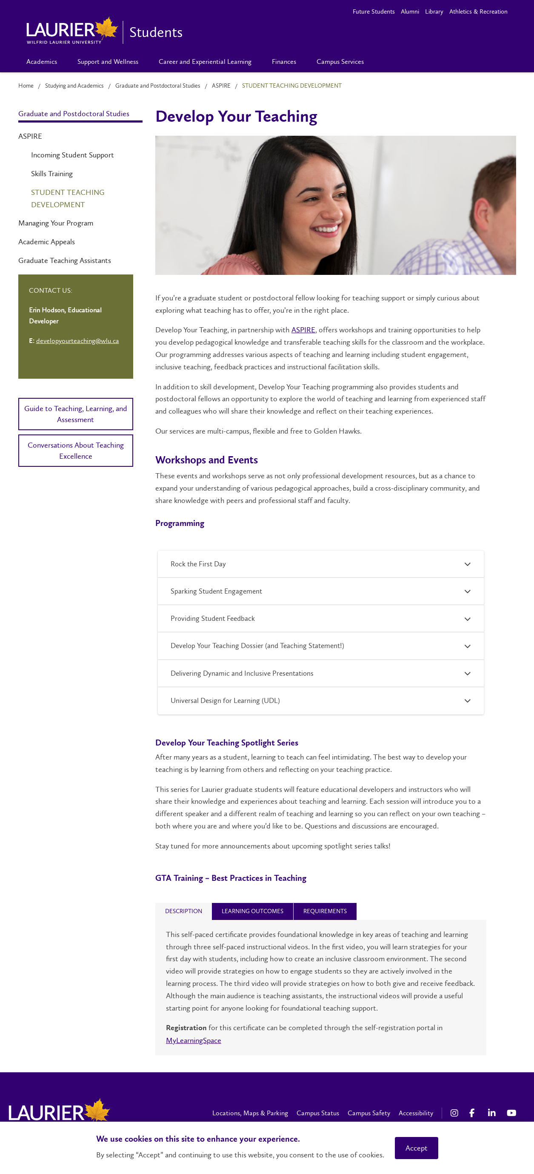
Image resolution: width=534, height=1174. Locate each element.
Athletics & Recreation (478, 11)
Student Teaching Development (68, 198)
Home (26, 85)
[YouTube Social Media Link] (512, 1113)
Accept (416, 1148)
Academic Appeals (46, 241)
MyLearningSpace (193, 1040)
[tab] (183, 911)
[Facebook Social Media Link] (474, 1113)
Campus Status (318, 1113)
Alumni (410, 11)
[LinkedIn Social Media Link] (493, 1113)
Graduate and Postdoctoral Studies (157, 85)
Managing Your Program (55, 223)
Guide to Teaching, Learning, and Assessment (75, 414)
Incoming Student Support (72, 155)
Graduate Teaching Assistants (64, 260)
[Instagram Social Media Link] (456, 1113)
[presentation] (183, 911)
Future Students (374, 11)
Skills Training (52, 173)
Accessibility (416, 1113)
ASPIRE (221, 85)
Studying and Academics (74, 85)
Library (434, 11)
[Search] (387, 61)
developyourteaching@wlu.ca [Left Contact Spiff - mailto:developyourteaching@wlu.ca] (77, 341)
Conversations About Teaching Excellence (76, 450)
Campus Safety (369, 1113)
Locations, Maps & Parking (250, 1113)
